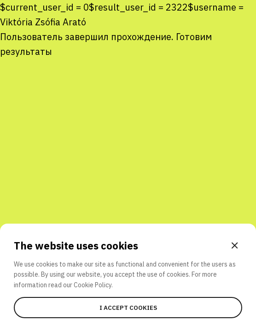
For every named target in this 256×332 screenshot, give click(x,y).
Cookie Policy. (93, 285)
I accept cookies (128, 307)
